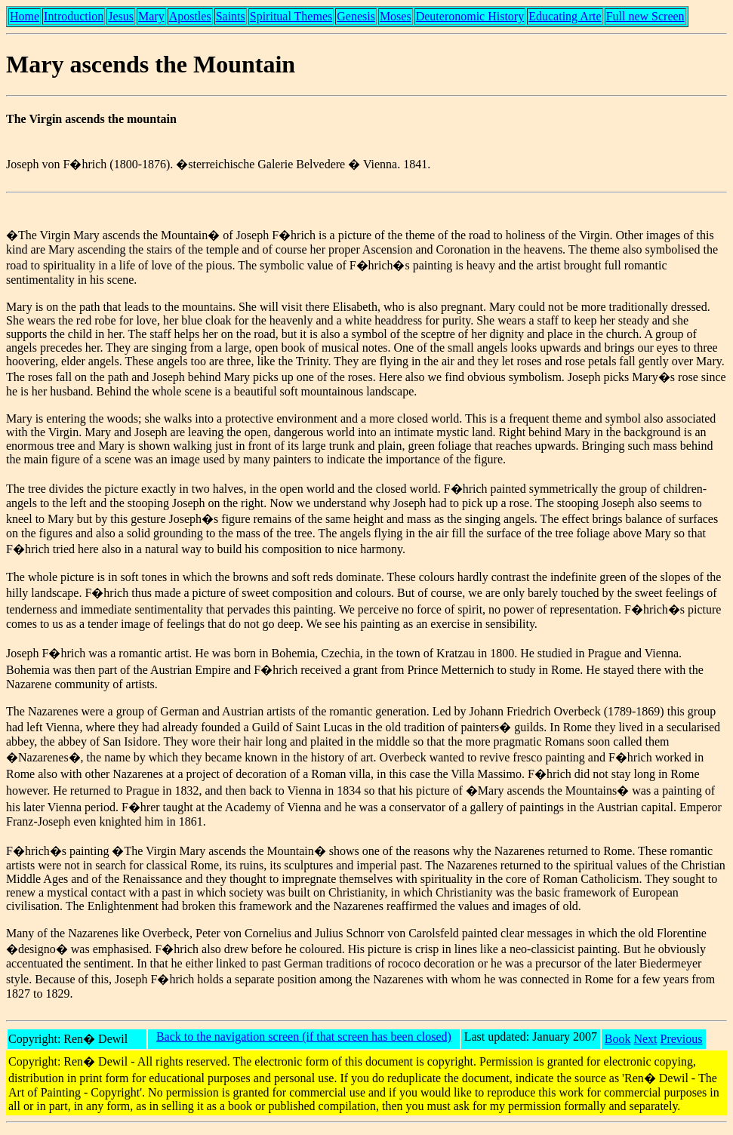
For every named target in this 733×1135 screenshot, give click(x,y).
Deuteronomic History (470, 16)
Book (618, 1038)
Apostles (190, 16)
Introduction (73, 16)
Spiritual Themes (291, 16)
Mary (151, 16)
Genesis (356, 16)
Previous (682, 1038)
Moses (395, 16)
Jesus (121, 16)
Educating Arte (564, 16)
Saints (230, 16)
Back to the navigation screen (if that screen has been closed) (303, 1036)
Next (645, 1038)
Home (24, 16)
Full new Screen (645, 16)
